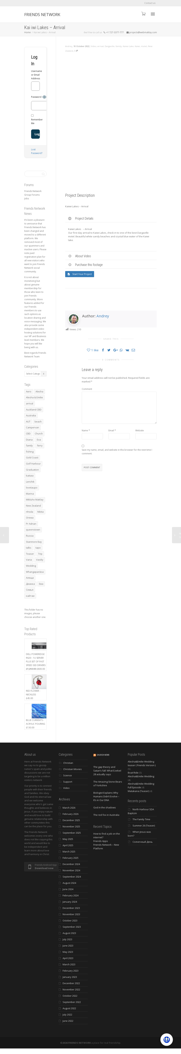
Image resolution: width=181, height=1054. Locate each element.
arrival (100, 46)
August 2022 (69, 1008)
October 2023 (70, 920)
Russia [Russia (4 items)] (30, 535)
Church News (103, 755)
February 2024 (70, 895)
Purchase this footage (89, 265)
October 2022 (70, 995)
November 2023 (71, 914)
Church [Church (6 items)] (39, 433)
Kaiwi (137, 46)
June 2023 (68, 945)
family (119, 46)
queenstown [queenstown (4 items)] (33, 529)
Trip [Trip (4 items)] (40, 553)
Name (85, 430)
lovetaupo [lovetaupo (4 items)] (31, 487)
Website (139, 430)
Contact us (149, 3)
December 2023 (71, 908)
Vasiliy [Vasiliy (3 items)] (39, 559)
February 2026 (70, 814)
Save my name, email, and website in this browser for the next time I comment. (117, 451)
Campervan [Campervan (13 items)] (32, 427)
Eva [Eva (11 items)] (39, 439)
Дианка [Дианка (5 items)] (30, 583)
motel (144, 46)
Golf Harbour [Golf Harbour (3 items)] (33, 463)
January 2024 (70, 901)
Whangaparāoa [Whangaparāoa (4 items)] (35, 571)
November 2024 (71, 870)
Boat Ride (133, 772)
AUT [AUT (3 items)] (28, 421)
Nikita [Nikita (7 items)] (40, 511)
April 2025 (68, 845)
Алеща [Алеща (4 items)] (30, 577)
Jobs (26, 198)
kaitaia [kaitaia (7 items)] (30, 475)
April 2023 (68, 958)
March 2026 (69, 807)
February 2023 (70, 970)
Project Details (84, 218)
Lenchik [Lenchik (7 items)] (30, 481)
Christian (68, 763)
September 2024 (72, 876)
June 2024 (68, 889)
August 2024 (69, 883)
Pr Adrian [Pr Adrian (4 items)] (31, 523)
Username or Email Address (35, 75)
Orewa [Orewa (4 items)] (30, 517)
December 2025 (71, 820)
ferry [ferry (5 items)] (40, 445)
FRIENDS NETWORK (42, 14)
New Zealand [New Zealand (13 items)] (33, 505)
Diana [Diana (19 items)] (29, 439)
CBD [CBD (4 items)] (28, 433)
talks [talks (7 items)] (28, 547)
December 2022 (71, 983)
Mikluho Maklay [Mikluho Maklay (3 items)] (34, 499)
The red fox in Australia (106, 814)
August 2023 (69, 933)
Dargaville (110, 46)
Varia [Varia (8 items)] (29, 559)
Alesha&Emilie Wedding (141, 776)
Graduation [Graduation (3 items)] (32, 469)
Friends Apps (100, 841)
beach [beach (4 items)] (38, 421)
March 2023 (69, 964)
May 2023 (68, 952)
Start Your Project (80, 274)
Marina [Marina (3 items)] (30, 493)
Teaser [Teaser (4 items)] (30, 553)
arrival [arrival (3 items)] (29, 403)
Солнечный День (143, 841)
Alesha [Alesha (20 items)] (39, 391)
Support (67, 781)
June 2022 (68, 1020)
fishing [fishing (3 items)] (30, 451)
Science (67, 775)
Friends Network (32, 191)
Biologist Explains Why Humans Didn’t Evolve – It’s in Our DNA (106, 796)
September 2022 (72, 1002)
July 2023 (67, 939)
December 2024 (71, 864)
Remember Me (37, 119)
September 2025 (72, 832)
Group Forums (32, 194)
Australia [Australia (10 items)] (31, 415)
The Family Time (141, 819)
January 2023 (70, 977)
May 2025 (68, 839)
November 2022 (71, 989)
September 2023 (72, 926)
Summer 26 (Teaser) (144, 825)
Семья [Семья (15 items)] (29, 589)
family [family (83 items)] (29, 445)
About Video (83, 256)
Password (36, 96)
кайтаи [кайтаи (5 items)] (30, 595)
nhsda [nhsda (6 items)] (29, 511)
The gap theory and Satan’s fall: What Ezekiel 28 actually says (107, 770)
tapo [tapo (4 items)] (38, 547)
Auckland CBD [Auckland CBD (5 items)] (33, 409)
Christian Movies (72, 769)
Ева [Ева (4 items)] (41, 583)
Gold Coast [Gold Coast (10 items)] (32, 457)
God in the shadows (104, 807)
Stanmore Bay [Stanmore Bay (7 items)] (34, 541)
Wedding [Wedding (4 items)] (31, 565)
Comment (87, 389)
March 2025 (69, 851)
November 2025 (71, 826)
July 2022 (67, 1014)
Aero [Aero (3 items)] (28, 391)
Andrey (102, 315)
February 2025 (70, 857)
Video (93, 46)
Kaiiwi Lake (128, 46)
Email (111, 430)
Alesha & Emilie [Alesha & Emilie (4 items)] (34, 397)
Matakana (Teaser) (138, 791)
